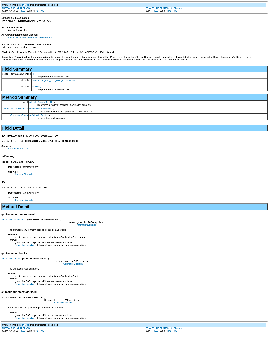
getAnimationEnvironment (41, 111)
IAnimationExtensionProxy (40, 37)
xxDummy (36, 88)
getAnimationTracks (38, 118)
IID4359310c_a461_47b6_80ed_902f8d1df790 (53, 81)
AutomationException (86, 230)
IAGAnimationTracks (18, 117)
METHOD (39, 11)
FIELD (22, 11)
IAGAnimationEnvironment (15, 110)
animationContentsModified (41, 104)
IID (33, 75)
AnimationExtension (17, 37)
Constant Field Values (18, 151)
